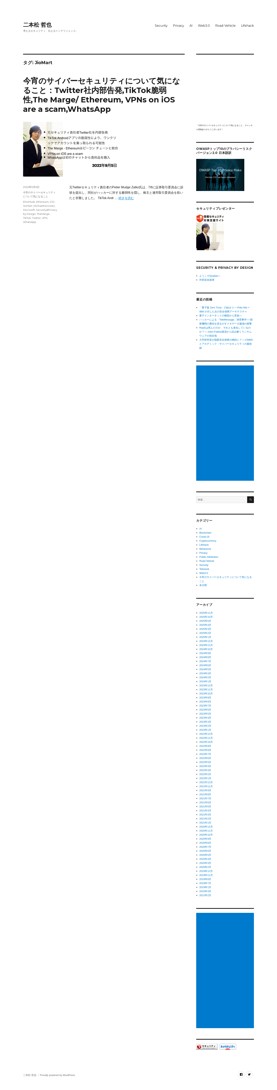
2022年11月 (206, 737)
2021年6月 (205, 802)
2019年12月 (206, 871)
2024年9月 (205, 653)
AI (191, 25)
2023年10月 (206, 693)
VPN (44, 217)
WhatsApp (29, 221)
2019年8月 (205, 879)
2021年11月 (206, 786)
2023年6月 (205, 709)
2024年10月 (206, 649)
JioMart (27, 205)
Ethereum (42, 201)
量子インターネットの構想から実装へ (220, 315)
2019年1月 (205, 887)
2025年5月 (205, 620)
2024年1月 (205, 681)
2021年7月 (205, 798)
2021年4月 (205, 810)
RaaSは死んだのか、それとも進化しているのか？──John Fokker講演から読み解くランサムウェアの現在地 (225, 331)
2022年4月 (205, 766)
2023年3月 (205, 721)
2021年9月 (205, 790)
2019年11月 (206, 875)
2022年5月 (205, 762)
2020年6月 (205, 850)
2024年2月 (205, 677)
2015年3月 (205, 891)
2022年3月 (205, 770)
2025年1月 (205, 637)
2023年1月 (205, 729)
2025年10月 (206, 616)
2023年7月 (205, 705)
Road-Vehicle (225, 25)
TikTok (27, 217)
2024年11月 (206, 645)
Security (161, 25)
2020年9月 (205, 838)
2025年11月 (206, 612)
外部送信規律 (206, 279)
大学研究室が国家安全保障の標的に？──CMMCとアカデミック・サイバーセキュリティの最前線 (226, 343)
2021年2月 (205, 818)
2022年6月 (205, 758)
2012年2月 (205, 895)
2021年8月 (205, 794)
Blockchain (205, 532)
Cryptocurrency (207, 540)
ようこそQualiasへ (209, 275)
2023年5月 (205, 713)
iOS (52, 201)
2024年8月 (205, 657)
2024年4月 (205, 673)
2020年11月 (206, 830)
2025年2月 (205, 633)
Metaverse (205, 548)
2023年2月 (205, 725)
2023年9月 (205, 697)
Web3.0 (204, 25)
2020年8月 (205, 842)
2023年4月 (205, 717)
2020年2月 (205, 867)
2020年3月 (205, 863)
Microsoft (29, 209)
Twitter (36, 217)
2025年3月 (205, 629)
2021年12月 (206, 782)
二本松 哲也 (37, 25)
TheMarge (43, 213)
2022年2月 (205, 774)
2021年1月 (205, 822)
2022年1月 (205, 778)
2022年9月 (205, 746)
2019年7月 (205, 883)
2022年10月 (206, 742)
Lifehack (247, 25)
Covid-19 (204, 536)
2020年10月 (206, 834)
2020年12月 (206, 826)
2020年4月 (205, 859)
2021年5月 (205, 806)
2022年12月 (206, 733)
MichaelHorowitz (44, 205)
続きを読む (126, 198)
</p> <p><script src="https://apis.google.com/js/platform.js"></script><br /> (225, 89)
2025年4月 (205, 624)
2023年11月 (206, 689)
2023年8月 (205, 701)
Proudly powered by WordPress (57, 1075)
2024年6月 (205, 665)
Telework (204, 569)
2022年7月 (205, 754)
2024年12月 (206, 641)
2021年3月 (205, 814)
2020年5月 (205, 854)
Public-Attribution (208, 556)
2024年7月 (205, 661)
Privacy (178, 25)
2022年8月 (205, 750)
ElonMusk (29, 201)
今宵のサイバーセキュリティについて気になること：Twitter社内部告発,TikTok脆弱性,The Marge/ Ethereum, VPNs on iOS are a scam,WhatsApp (101, 95)
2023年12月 (206, 685)
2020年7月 (205, 846)
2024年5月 (205, 669)
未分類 (203, 585)
